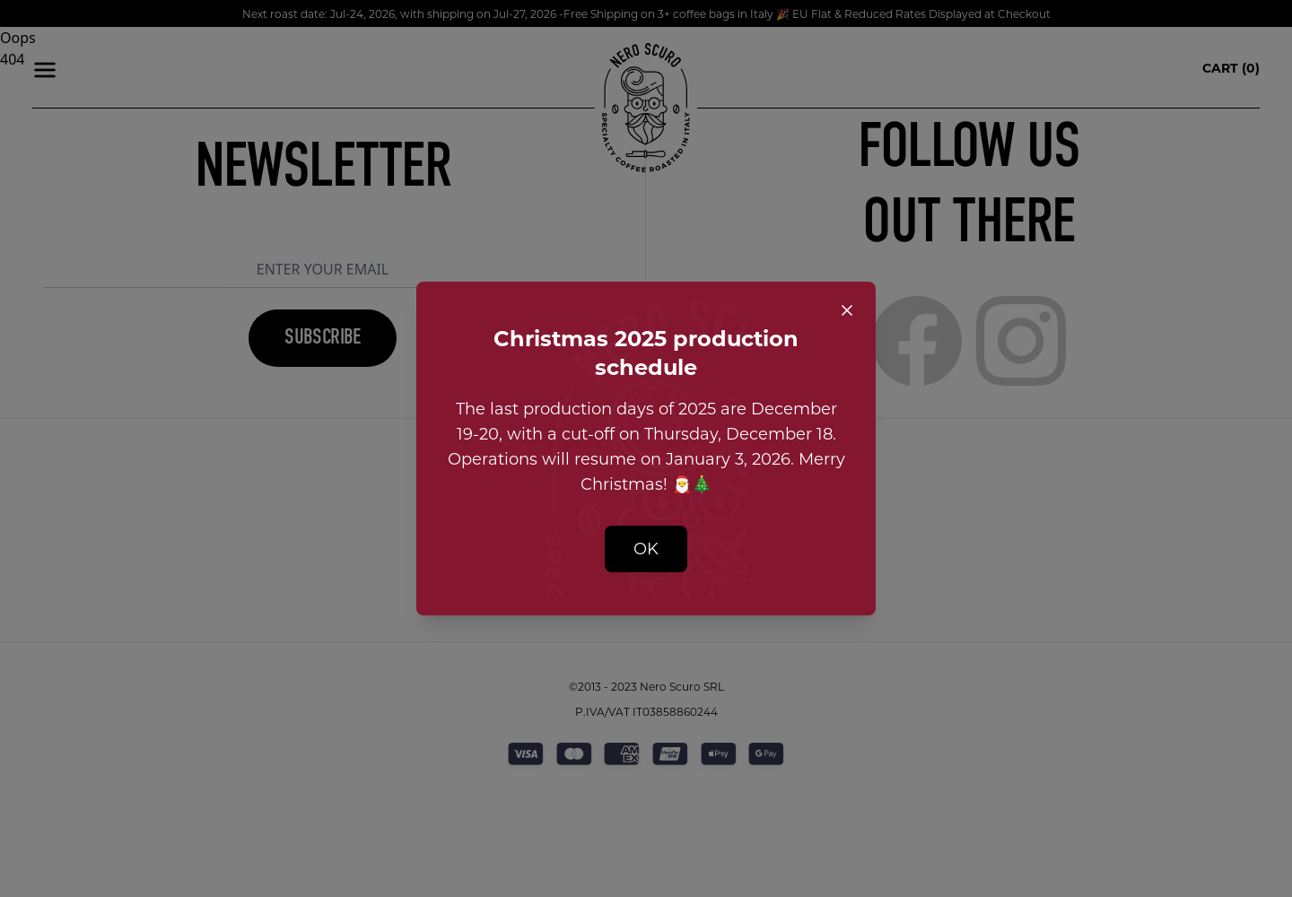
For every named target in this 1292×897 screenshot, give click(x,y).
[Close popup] (847, 310)
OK (646, 549)
